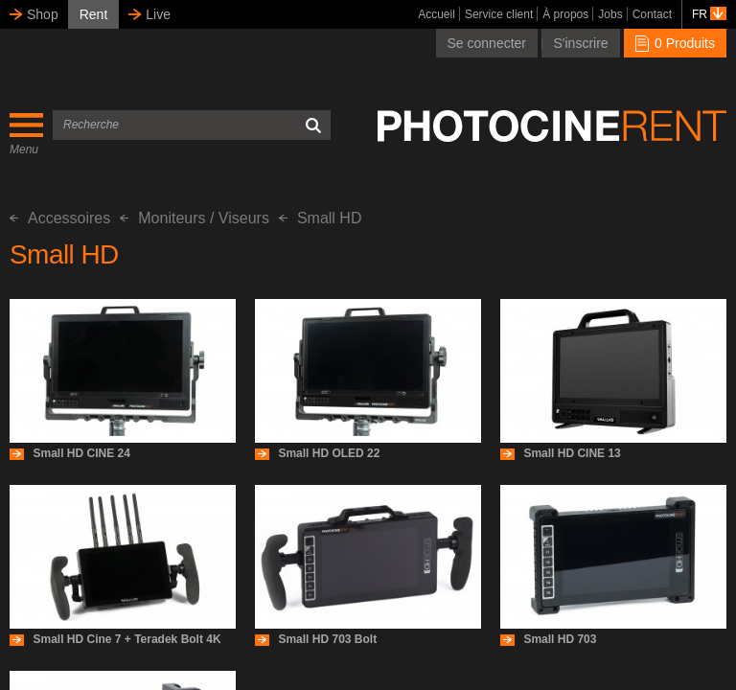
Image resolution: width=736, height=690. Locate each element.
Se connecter (487, 43)
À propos (565, 14)
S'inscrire (580, 43)
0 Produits (675, 43)
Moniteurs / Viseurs (194, 218)
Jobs (610, 14)
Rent (94, 14)
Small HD (320, 218)
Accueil (436, 14)
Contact (652, 14)
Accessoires (60, 218)
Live (158, 14)
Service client (499, 14)
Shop (42, 14)
